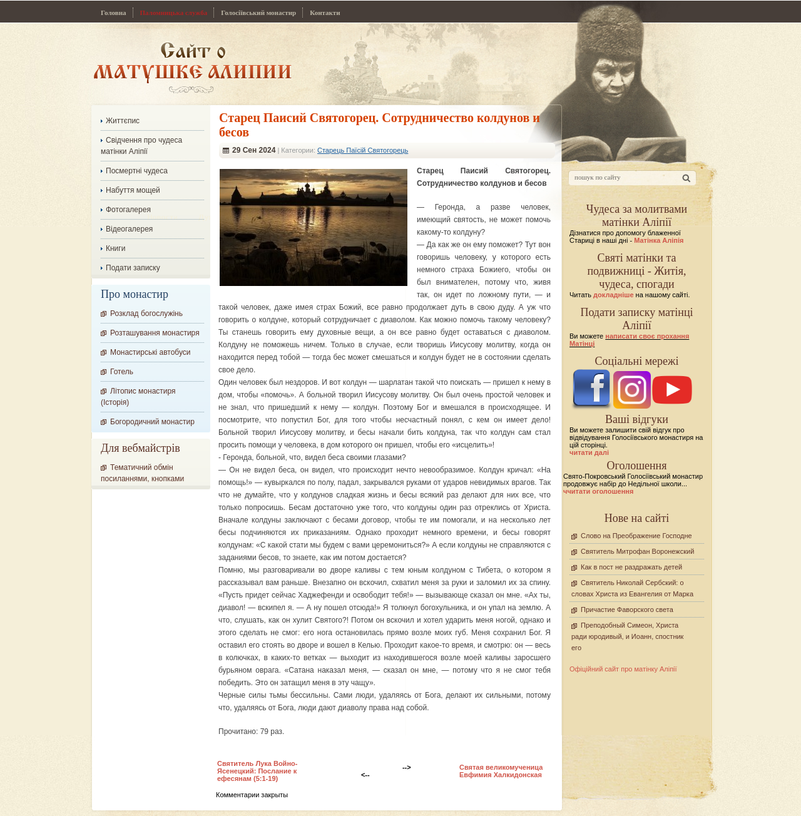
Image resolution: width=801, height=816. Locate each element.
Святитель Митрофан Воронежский (637, 551)
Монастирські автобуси (150, 352)
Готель (121, 371)
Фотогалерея (128, 209)
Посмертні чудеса (137, 170)
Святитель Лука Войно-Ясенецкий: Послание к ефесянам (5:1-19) (257, 771)
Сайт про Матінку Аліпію (192, 67)
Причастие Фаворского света (627, 609)
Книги (115, 248)
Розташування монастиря (155, 333)
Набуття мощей (133, 190)
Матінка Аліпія (658, 240)
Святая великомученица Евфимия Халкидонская (501, 770)
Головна (113, 12)
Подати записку (133, 267)
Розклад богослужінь (146, 313)
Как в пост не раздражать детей (631, 567)
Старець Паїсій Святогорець (362, 150)
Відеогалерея (129, 229)
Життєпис (123, 120)
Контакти (325, 12)
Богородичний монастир (152, 421)
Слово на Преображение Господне (636, 535)
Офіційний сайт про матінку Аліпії (623, 669)
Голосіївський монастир (258, 12)
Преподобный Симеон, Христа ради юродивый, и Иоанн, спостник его (627, 636)
